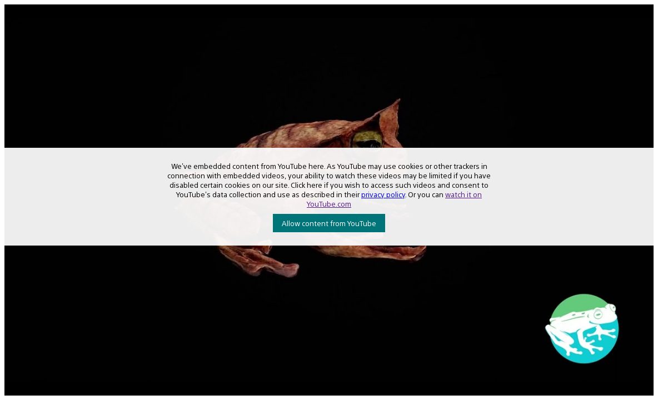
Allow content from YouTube (329, 223)
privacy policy (383, 194)
